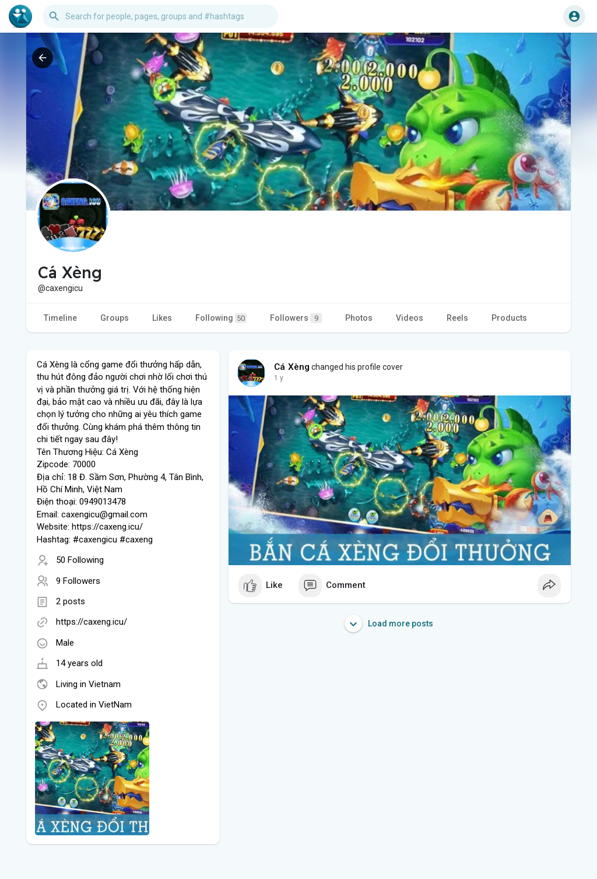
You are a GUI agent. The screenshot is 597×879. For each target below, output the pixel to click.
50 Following (80, 560)
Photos (359, 318)
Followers (296, 318)
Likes (162, 318)
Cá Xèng (292, 367)
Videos (409, 318)
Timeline (60, 318)
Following (221, 318)
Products (509, 318)
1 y (278, 378)
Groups (114, 318)
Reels (457, 318)
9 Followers (78, 581)
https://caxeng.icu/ (91, 622)
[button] (160, 16)
